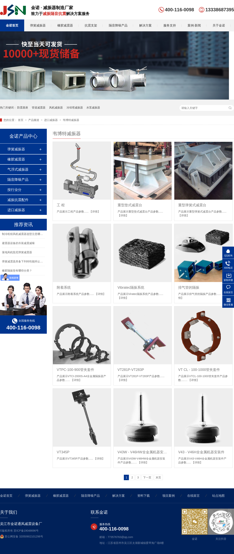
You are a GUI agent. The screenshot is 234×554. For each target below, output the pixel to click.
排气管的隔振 (188, 287)
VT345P (63, 452)
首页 (21, 120)
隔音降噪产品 (118, 25)
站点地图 (218, 495)
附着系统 (64, 287)
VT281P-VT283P (131, 370)
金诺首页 (12, 25)
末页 (158, 477)
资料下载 (143, 495)
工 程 (61, 205)
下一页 (147, 477)
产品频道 (34, 120)
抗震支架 (91, 25)
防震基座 (22, 107)
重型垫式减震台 (130, 205)
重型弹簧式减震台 (192, 205)
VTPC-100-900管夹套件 (75, 370)
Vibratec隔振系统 (131, 287)
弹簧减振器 (38, 25)
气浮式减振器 (17, 169)
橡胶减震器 (65, 25)
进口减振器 (51, 120)
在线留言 (193, 495)
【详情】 (94, 211)
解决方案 (145, 25)
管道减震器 (38, 107)
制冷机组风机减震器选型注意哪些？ (24, 234)
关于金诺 (219, 25)
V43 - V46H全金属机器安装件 (201, 452)
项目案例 (168, 495)
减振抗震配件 (17, 200)
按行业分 (14, 190)
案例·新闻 (194, 25)
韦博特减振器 (71, 120)
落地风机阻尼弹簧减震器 (17, 253)
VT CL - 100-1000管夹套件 (199, 370)
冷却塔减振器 (74, 107)
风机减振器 (56, 107)
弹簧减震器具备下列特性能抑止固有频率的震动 (30, 262)
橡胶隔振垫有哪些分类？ (17, 271)
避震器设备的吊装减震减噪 (18, 243)
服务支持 (169, 25)
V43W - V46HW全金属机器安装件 (143, 452)
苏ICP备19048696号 (26, 530)
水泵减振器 (93, 107)
